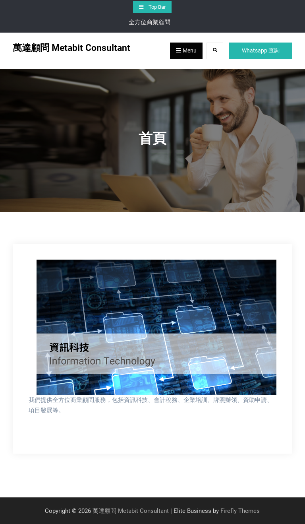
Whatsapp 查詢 (261, 50)
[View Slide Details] (157, 327)
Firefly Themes (240, 510)
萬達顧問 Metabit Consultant (71, 48)
